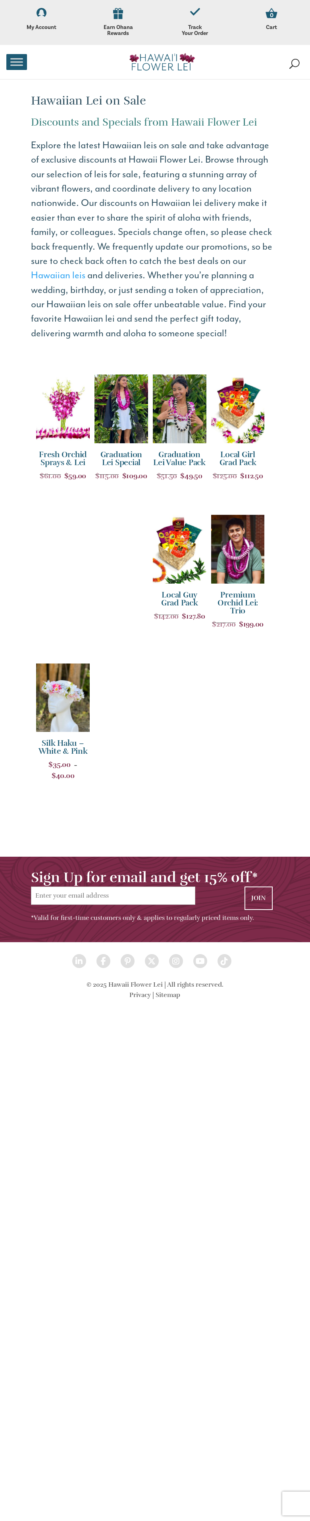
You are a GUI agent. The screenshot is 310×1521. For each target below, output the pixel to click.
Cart (271, 27)
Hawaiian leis (58, 275)
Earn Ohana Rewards (118, 22)
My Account (41, 19)
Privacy (140, 995)
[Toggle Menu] (16, 62)
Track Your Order (195, 22)
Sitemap (168, 995)
